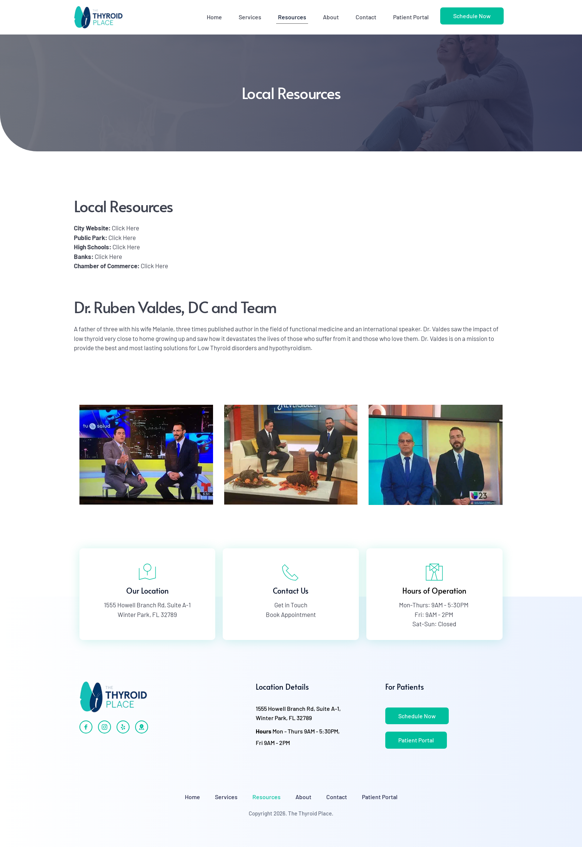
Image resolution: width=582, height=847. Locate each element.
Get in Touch (290, 604)
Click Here (125, 228)
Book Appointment (291, 614)
